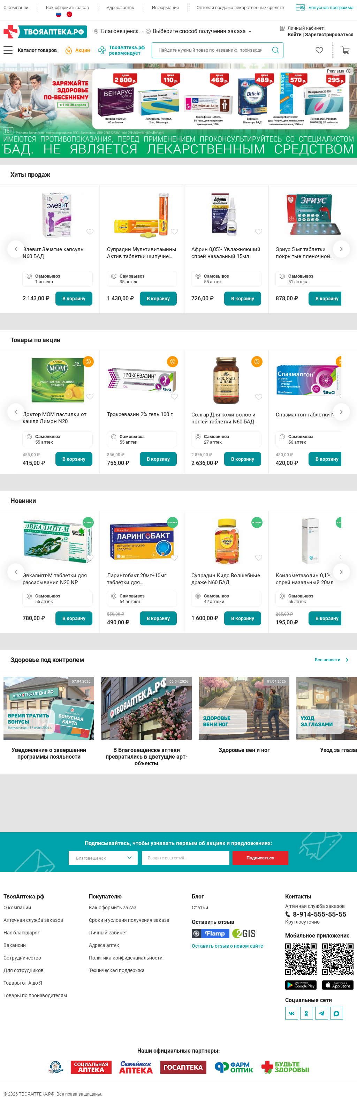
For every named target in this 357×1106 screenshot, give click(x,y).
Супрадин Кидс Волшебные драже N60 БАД (225, 579)
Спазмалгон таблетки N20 (308, 415)
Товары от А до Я (22, 983)
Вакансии (14, 945)
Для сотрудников (23, 970)
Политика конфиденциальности (125, 958)
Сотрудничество (22, 958)
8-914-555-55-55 (319, 914)
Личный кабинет (108, 932)
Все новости (331, 659)
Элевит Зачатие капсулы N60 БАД (54, 252)
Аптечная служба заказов (33, 920)
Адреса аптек (120, 7)
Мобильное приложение (317, 935)
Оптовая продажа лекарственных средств (240, 7)
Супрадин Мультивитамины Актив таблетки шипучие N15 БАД (141, 253)
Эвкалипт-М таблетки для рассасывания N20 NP (55, 579)
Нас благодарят (21, 932)
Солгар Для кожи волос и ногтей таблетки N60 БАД (223, 418)
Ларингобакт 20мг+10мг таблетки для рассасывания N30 (136, 579)
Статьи (200, 907)
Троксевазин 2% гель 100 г (140, 414)
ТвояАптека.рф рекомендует (121, 50)
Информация (165, 7)
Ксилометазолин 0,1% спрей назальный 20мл (305, 579)
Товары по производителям (35, 995)
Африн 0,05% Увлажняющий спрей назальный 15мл (225, 252)
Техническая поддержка (117, 970)
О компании (15, 7)
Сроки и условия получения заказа (129, 920)
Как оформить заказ (67, 7)
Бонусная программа (325, 7)
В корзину (73, 298)
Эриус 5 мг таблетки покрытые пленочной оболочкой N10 (303, 253)
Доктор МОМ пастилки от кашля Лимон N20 (54, 417)
